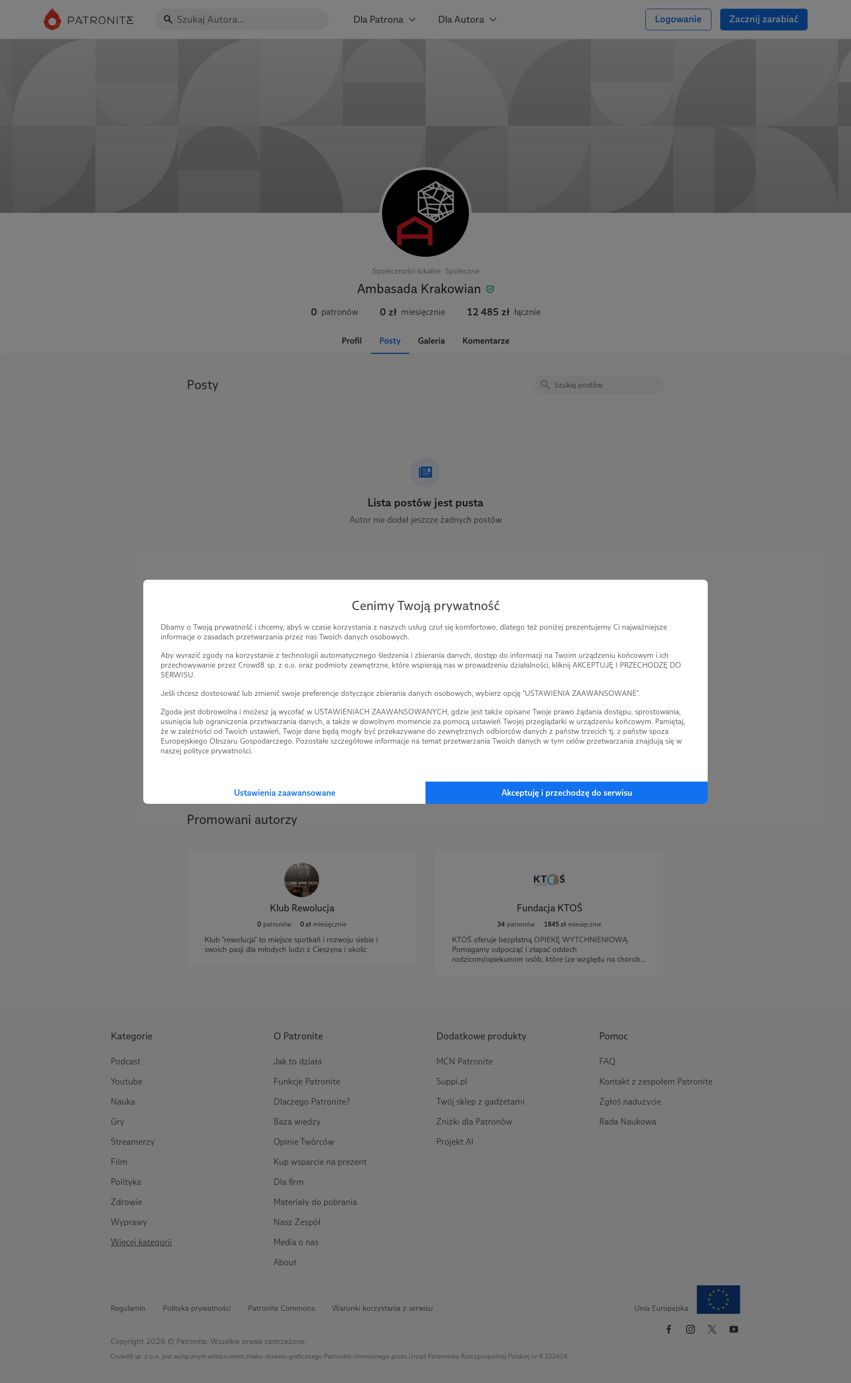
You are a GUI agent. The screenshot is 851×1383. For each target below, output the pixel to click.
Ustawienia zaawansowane (284, 792)
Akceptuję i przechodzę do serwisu (566, 792)
